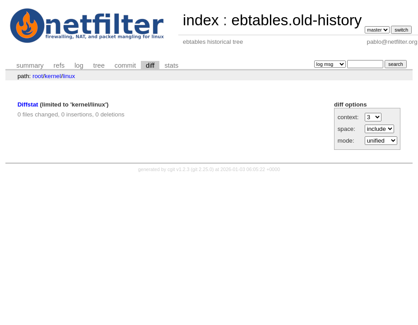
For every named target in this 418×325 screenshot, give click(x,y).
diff (150, 65)
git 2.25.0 (202, 169)
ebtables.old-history (296, 20)
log (79, 65)
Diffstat (28, 104)
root (38, 76)
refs (59, 65)
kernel (53, 76)
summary (29, 65)
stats (171, 65)
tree (99, 65)
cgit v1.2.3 (178, 169)
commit (125, 65)
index (201, 20)
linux (69, 76)
